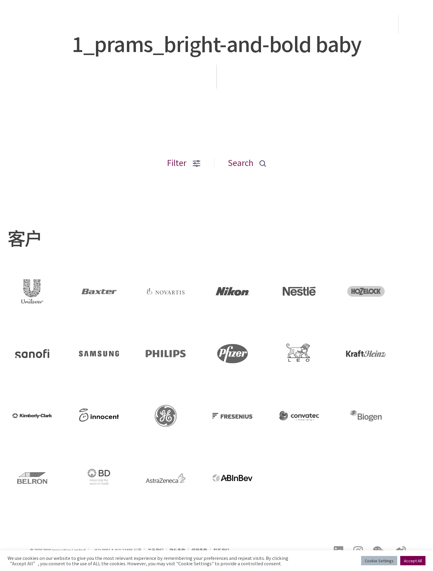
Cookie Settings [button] (379, 560)
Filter (184, 162)
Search (247, 162)
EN (416, 24)
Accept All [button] (413, 560)
